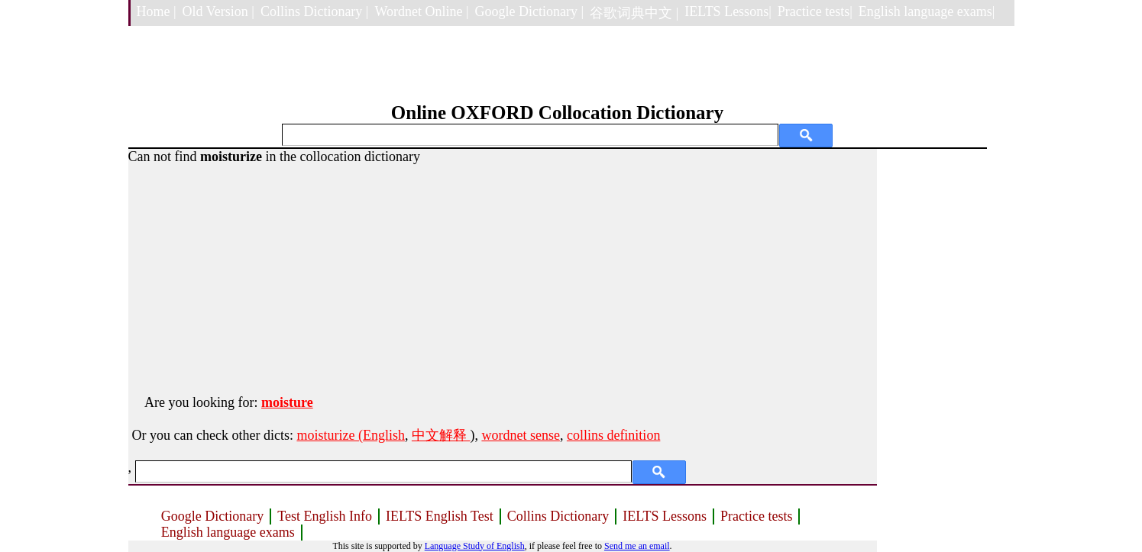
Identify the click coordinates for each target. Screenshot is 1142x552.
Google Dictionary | (529, 11)
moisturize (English (350, 435)
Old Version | (218, 11)
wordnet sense (520, 435)
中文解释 (441, 435)
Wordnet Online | (421, 11)
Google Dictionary (212, 516)
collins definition (613, 435)
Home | (156, 11)
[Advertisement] (502, 272)
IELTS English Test (439, 516)
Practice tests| (815, 11)
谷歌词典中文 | (634, 13)
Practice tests (756, 516)
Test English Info (324, 516)
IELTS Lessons (665, 516)
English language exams (228, 532)
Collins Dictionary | (314, 11)
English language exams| (927, 11)
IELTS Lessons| (727, 11)
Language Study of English (475, 546)
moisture (287, 402)
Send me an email (637, 546)
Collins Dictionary (558, 516)
